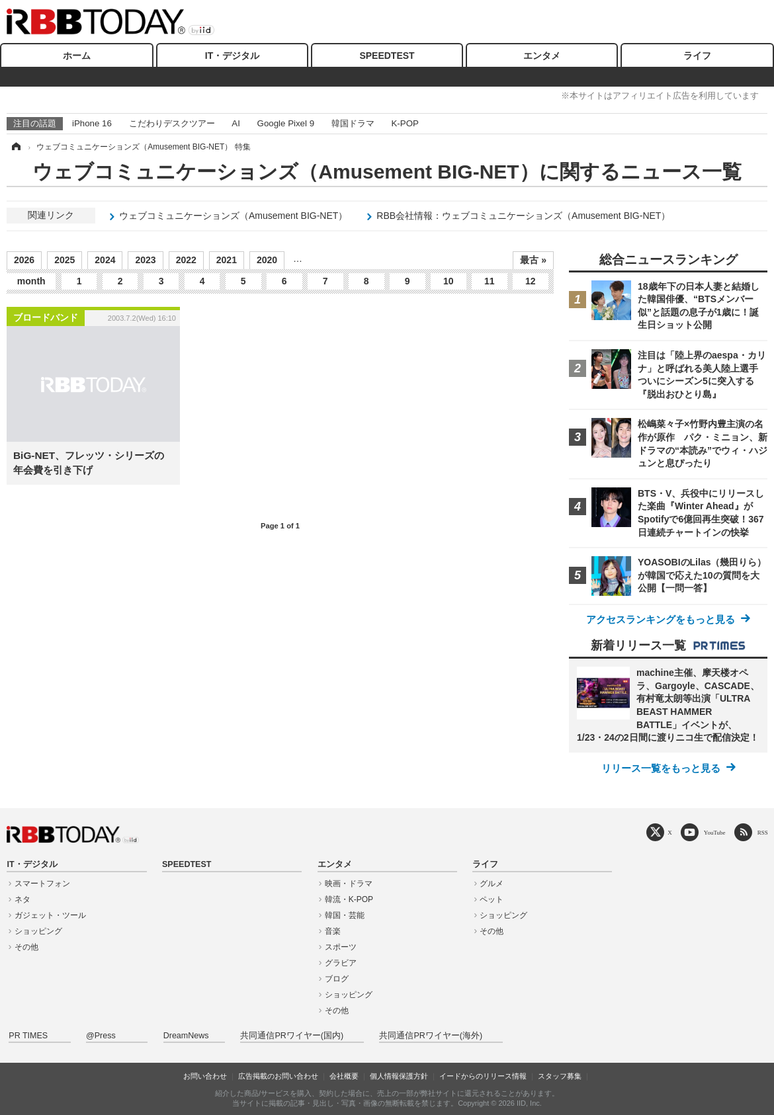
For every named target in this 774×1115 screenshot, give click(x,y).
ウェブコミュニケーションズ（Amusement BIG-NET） (233, 215)
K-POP (404, 123)
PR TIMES (28, 1035)
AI (236, 123)
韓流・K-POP (349, 899)
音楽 (333, 931)
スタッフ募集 (559, 1076)
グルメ (491, 883)
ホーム (77, 55)
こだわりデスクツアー (172, 123)
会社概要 (344, 1076)
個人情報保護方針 (399, 1076)
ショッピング (38, 931)
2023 (145, 260)
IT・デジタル (232, 55)
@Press (101, 1035)
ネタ (22, 899)
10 (448, 281)
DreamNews (186, 1035)
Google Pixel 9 (285, 123)
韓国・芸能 (345, 915)
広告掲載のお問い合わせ (278, 1076)
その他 (26, 947)
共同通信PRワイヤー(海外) (430, 1035)
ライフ (697, 55)
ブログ (337, 978)
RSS (762, 832)
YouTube (715, 832)
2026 (24, 260)
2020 (267, 260)
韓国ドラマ (352, 123)
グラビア (341, 963)
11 (489, 281)
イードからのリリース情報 (483, 1076)
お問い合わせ (205, 1076)
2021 (226, 260)
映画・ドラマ (348, 883)
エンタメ (541, 55)
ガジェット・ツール (50, 915)
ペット (491, 899)
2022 (186, 260)
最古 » (533, 260)
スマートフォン (42, 883)
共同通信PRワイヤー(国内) (291, 1035)
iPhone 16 (92, 123)
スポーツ (341, 947)
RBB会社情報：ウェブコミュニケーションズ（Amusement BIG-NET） (523, 215)
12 (530, 281)
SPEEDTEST (386, 55)
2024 (105, 260)
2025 (64, 260)
